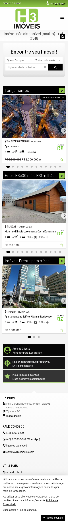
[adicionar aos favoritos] (62, 159)
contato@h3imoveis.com (20, 451)
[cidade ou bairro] (26, 67)
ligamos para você (16, 445)
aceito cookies (53, 517)
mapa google (13, 415)
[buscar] (55, 67)
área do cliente (15, 472)
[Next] (61, 116)
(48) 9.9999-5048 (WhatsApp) (23, 439)
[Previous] (7, 116)
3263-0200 (57, 3)
